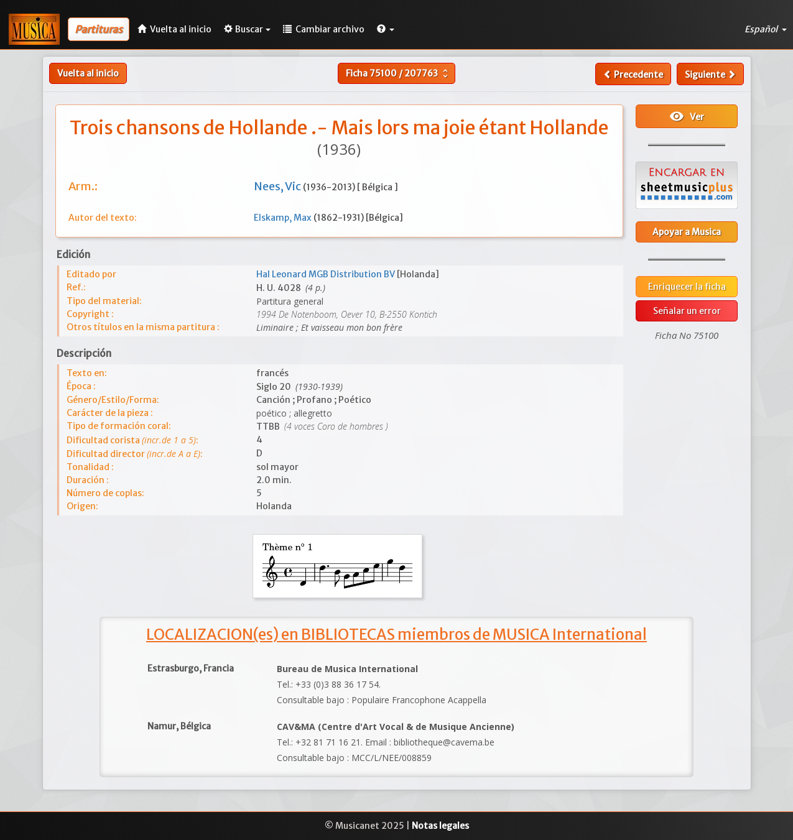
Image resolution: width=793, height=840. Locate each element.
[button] (386, 29)
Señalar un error (687, 310)
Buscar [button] (247, 29)
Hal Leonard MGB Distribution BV (326, 274)
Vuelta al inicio (88, 73)
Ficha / (398, 73)
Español (765, 29)
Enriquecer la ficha (687, 286)
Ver (686, 116)
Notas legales (440, 825)
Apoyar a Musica (686, 232)
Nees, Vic (278, 186)
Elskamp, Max (283, 217)
